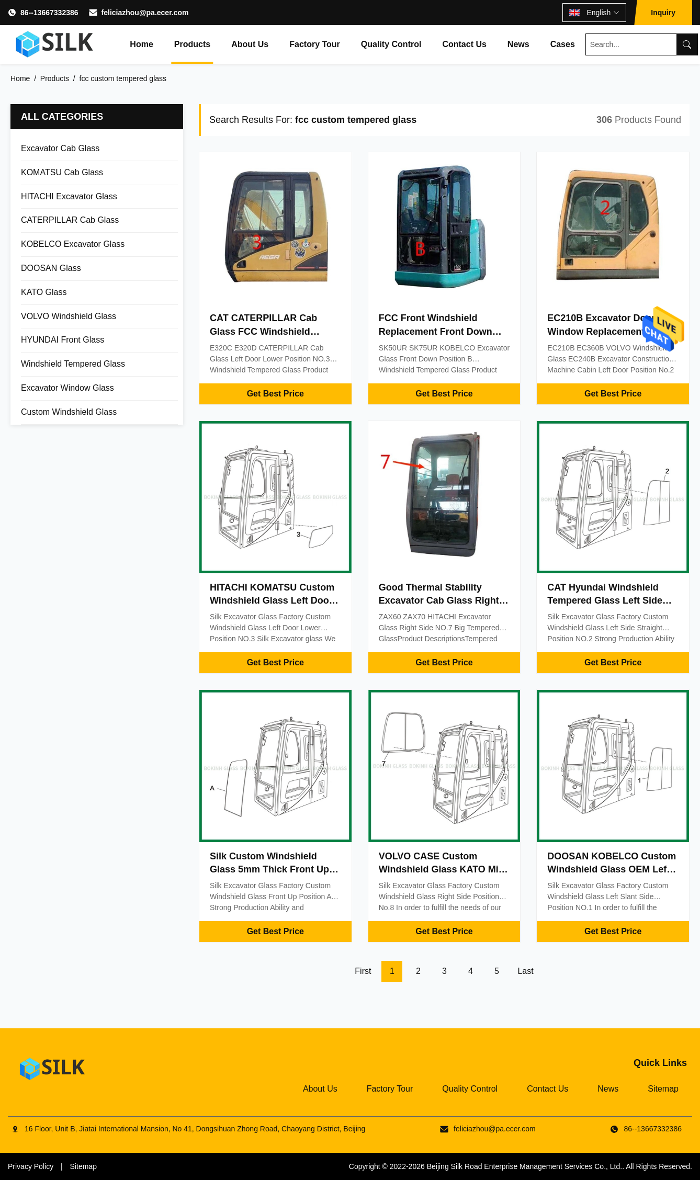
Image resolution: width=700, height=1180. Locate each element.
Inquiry (663, 12)
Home (141, 44)
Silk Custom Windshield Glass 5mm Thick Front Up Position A (269, 869)
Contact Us (464, 44)
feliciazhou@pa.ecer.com (145, 12)
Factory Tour (314, 44)
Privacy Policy (30, 1166)
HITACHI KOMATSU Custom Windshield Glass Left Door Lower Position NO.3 (272, 600)
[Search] (686, 44)
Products (192, 44)
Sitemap (663, 1088)
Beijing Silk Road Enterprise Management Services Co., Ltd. (525, 1166)
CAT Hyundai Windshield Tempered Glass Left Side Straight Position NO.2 (604, 600)
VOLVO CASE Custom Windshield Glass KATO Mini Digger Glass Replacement (443, 869)
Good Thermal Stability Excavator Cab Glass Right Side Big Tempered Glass (439, 600)
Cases (562, 44)
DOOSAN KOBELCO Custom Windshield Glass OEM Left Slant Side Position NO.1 (611, 869)
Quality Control (391, 44)
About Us (249, 44)
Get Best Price (275, 393)
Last (525, 971)
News (518, 44)
